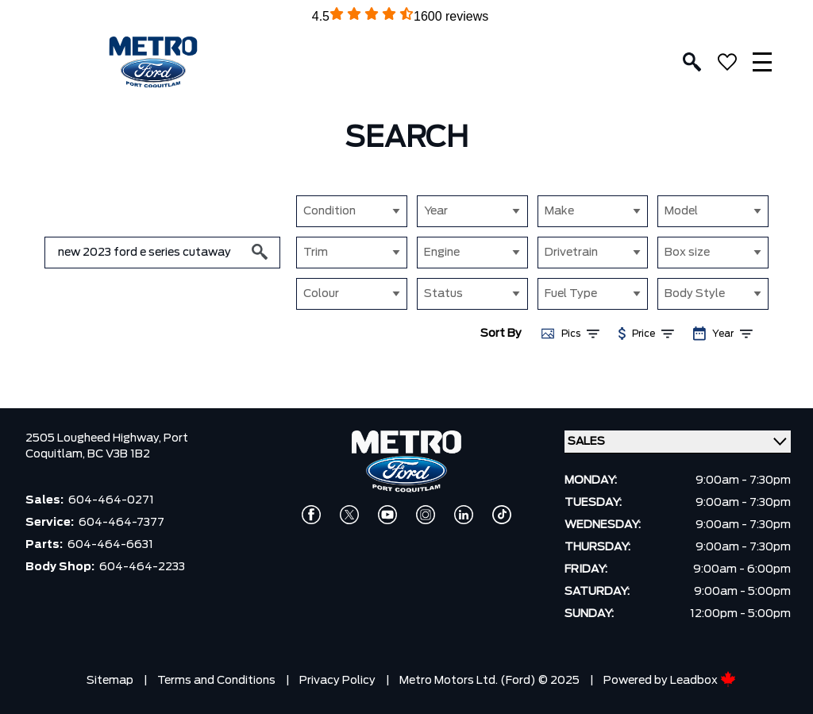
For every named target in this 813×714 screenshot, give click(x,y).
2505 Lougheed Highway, (94, 438)
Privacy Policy (337, 680)
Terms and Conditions (216, 680)
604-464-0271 (111, 500)
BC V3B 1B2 (118, 454)
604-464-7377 (121, 522)
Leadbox (703, 680)
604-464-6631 (110, 544)
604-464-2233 (142, 567)
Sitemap (110, 680)
